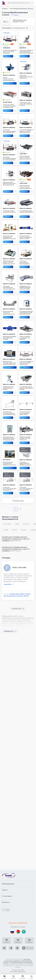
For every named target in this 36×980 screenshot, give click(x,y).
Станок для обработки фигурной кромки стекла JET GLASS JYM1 (26, 52)
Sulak (17, 524)
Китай (6, 530)
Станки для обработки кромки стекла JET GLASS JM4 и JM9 (26, 131)
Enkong (26, 524)
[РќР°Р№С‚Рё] (9, 3)
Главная (5, 8)
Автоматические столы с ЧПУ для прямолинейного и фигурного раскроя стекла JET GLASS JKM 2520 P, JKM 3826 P (26, 187)
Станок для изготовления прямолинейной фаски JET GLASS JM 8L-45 (25, 262)
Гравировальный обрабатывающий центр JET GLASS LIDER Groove (24, 288)
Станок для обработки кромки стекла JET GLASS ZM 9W (26, 363)
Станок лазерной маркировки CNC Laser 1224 (24, 338)
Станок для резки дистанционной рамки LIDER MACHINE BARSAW (25, 413)
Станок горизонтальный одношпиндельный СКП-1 (9, 79)
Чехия (14, 530)
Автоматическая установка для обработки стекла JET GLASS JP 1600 (9, 237)
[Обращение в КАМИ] (4, 977)
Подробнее (8, 56)
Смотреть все (16, 608)
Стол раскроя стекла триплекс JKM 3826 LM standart (26, 388)
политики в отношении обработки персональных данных (17, 960)
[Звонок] (13, 977)
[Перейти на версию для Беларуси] (18, 932)
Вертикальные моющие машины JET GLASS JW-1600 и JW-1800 (9, 363)
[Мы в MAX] (22, 977)
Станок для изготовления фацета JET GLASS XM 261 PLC (9, 158)
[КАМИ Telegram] (10, 948)
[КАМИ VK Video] (6, 940)
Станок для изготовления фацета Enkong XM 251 (9, 489)
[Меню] (31, 977)
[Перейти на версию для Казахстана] (24, 932)
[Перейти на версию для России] (12, 932)
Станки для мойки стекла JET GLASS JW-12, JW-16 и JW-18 (9, 106)
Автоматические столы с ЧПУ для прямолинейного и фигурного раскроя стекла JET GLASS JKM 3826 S (26, 158)
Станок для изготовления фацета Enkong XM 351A (26, 489)
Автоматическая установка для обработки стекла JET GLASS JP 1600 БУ (9, 464)
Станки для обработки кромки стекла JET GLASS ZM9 (10, 52)
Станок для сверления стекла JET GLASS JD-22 (26, 77)
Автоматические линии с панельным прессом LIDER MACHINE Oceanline (25, 237)
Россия (23, 530)
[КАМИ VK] (4, 948)
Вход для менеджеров (18, 923)
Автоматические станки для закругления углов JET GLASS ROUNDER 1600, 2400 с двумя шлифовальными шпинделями (9, 313)
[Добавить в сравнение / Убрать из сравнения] (15, 56)
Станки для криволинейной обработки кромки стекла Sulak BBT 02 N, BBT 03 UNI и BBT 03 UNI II (26, 464)
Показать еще (18, 501)
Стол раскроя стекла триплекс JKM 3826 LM (26, 211)
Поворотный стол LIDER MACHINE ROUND (8, 388)
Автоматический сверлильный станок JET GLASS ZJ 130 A (9, 184)
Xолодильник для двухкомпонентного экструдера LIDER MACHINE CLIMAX (9, 438)
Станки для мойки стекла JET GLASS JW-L (9, 212)
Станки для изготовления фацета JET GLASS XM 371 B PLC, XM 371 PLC (9, 131)
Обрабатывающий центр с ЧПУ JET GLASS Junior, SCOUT (9, 262)
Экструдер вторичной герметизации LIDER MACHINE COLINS (26, 313)
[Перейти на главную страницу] (4, 3)
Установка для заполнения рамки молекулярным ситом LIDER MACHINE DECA (9, 413)
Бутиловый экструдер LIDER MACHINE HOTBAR (9, 338)
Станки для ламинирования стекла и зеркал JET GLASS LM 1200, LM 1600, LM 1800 (9, 288)
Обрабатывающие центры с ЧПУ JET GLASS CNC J (25, 438)
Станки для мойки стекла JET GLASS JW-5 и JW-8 (26, 104)
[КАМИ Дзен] (17, 948)
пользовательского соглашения (21, 962)
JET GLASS (7, 524)
